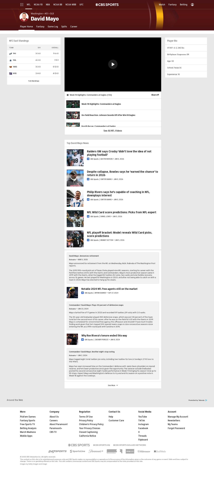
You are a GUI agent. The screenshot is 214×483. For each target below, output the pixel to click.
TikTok (141, 420)
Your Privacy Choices (89, 428)
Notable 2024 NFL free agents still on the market (109, 288)
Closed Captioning (88, 432)
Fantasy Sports (27, 420)
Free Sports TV (27, 424)
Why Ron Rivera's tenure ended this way (104, 335)
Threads (142, 436)
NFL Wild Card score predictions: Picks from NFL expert (121, 212)
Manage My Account (178, 416)
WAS (15, 67)
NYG (15, 73)
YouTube (142, 416)
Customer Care (116, 420)
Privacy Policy (86, 420)
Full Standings (33, 81)
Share (154, 95)
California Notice (87, 436)
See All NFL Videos (113, 130)
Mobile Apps (26, 436)
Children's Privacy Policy (91, 424)
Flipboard (143, 439)
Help (111, 416)
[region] (113, 64)
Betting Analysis (28, 428)
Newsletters (174, 420)
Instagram (143, 424)
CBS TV (53, 432)
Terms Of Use (86, 416)
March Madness (28, 432)
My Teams (173, 424)
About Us (54, 416)
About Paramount (59, 424)
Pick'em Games (28, 416)
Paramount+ (56, 428)
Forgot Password (176, 428)
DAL (14, 60)
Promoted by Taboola (198, 400)
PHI (14, 53)
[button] (113, 64)
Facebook (143, 428)
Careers (54, 420)
